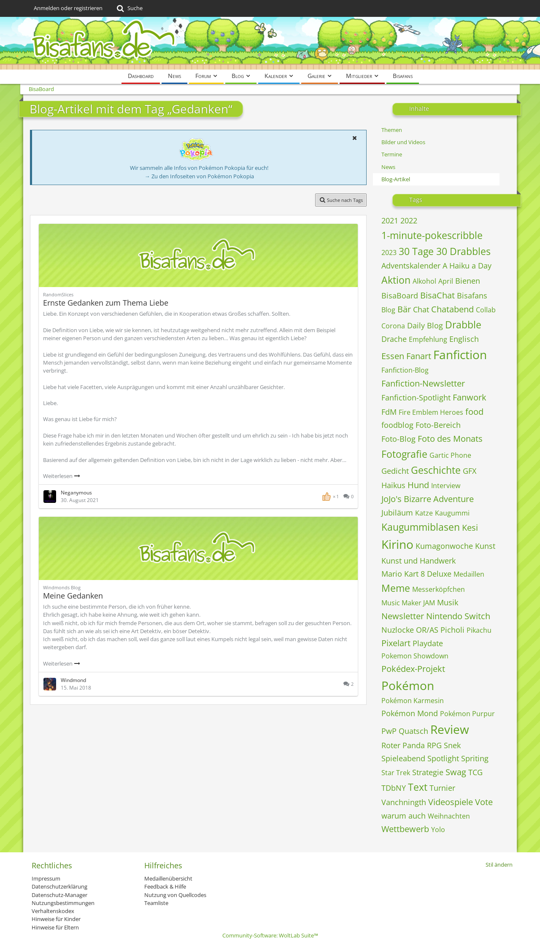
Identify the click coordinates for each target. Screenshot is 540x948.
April (445, 281)
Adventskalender (410, 265)
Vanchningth (403, 802)
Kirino (397, 544)
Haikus (393, 485)
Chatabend (452, 309)
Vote (484, 802)
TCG (475, 772)
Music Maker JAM (408, 602)
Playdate (428, 643)
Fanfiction (460, 354)
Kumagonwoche (444, 546)
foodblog (397, 425)
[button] (354, 137)
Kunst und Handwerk (418, 561)
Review (449, 729)
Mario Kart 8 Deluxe (416, 574)
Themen (391, 130)
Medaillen (469, 574)
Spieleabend (403, 758)
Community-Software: (270, 935)
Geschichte (436, 470)
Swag (456, 772)
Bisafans (472, 295)
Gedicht (395, 471)
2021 (389, 220)
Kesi (470, 527)
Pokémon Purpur (467, 713)
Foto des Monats (450, 438)
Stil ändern (499, 864)
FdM (389, 412)
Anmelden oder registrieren (68, 8)
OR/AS (427, 630)
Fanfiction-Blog (405, 370)
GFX (469, 471)
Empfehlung (428, 339)
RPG (434, 745)
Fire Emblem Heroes (431, 412)
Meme (395, 588)
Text (417, 787)
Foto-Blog (398, 439)
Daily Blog (425, 325)
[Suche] (129, 8)
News (388, 167)
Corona (393, 325)
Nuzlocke (397, 630)
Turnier (442, 788)
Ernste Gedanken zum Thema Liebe (105, 303)
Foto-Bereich (438, 425)
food (474, 411)
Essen (392, 356)
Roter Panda (403, 745)
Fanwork (469, 397)
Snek (452, 745)
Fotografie (404, 454)
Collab (486, 309)
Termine (391, 154)
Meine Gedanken (73, 596)
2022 (408, 220)
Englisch (464, 339)
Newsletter (402, 616)
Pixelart (395, 643)
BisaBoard (399, 295)
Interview (445, 485)
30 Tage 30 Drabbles (445, 251)
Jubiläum (397, 513)
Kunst (485, 546)
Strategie (427, 772)
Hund (418, 485)
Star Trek (395, 772)
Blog (388, 309)
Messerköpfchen (438, 589)
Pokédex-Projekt (413, 668)
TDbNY (393, 788)
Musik (447, 602)
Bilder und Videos (403, 142)
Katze (424, 513)
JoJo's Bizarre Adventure (427, 499)
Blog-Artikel (395, 179)
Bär (404, 309)
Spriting (475, 758)
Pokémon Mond (409, 713)
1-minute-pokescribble (432, 235)
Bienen (467, 281)
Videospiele (450, 802)
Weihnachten (449, 816)
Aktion (395, 280)
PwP (389, 731)
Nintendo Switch (458, 616)
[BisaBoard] (270, 43)
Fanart (418, 356)
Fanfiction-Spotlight (416, 397)
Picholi (452, 630)
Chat (421, 309)
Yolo (438, 829)
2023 (389, 252)
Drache (394, 339)
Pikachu (479, 630)
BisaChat (437, 295)
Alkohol (424, 281)
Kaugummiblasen (420, 527)
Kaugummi (452, 513)
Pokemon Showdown (414, 656)
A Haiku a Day (467, 265)
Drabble (463, 324)
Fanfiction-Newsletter (423, 383)
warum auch (403, 816)
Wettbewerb (405, 829)
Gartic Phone (450, 455)
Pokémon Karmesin (412, 700)
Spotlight (443, 758)
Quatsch (413, 731)
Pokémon (407, 685)
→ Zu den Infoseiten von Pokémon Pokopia (199, 176)
